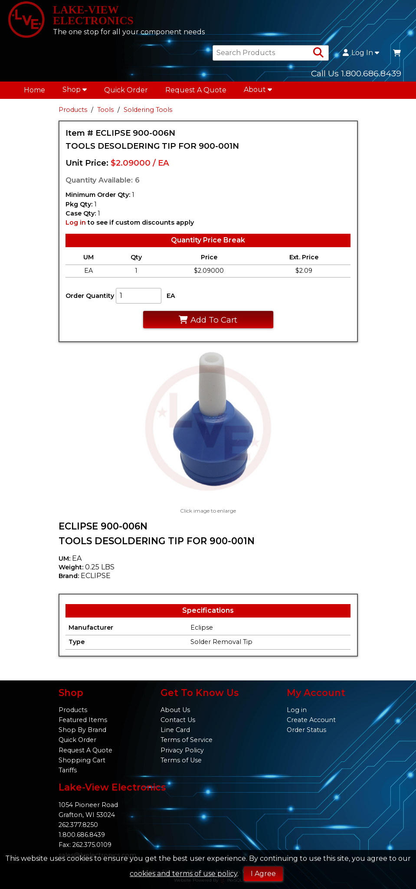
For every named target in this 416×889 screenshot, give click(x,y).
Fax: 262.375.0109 (85, 845)
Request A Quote (195, 94)
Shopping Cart (82, 760)
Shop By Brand (82, 730)
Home (34, 94)
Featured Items (83, 720)
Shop (74, 93)
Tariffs (68, 770)
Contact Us (178, 720)
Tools (105, 114)
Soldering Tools (148, 114)
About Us (175, 710)
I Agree (263, 873)
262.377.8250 (78, 825)
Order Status (306, 730)
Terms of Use (181, 760)
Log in (76, 226)
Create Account (311, 720)
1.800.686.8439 (82, 835)
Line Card (175, 730)
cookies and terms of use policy (183, 873)
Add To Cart (208, 323)
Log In (361, 57)
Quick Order (126, 94)
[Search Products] (318, 57)
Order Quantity (90, 299)
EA (171, 299)
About (258, 93)
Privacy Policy (182, 750)
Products (73, 114)
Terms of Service (187, 740)
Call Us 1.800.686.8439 (356, 77)
